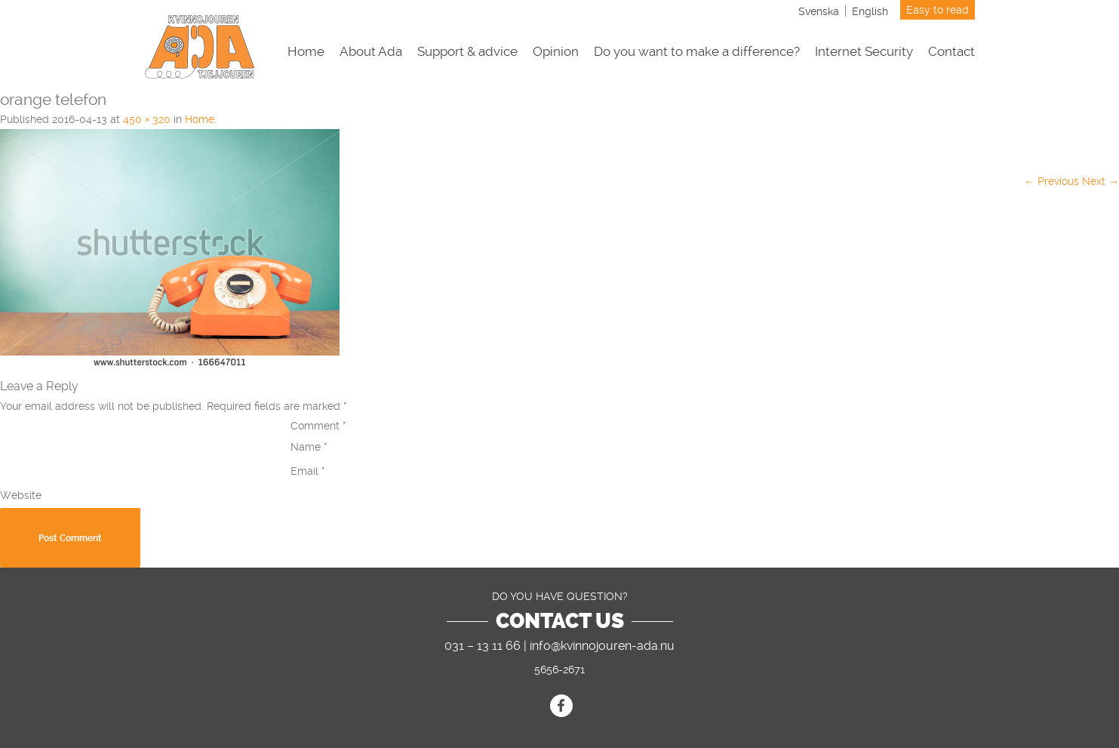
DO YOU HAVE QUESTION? (560, 596)
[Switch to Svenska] (818, 11)
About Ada (371, 52)
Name (309, 447)
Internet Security (864, 52)
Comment (318, 426)
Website (21, 495)
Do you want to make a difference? (697, 52)
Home (305, 52)
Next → (1100, 181)
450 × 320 (147, 119)
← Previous (1051, 181)
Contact (951, 52)
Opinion (556, 52)
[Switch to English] (870, 11)
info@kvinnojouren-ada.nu (602, 646)
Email (308, 471)
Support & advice (467, 52)
